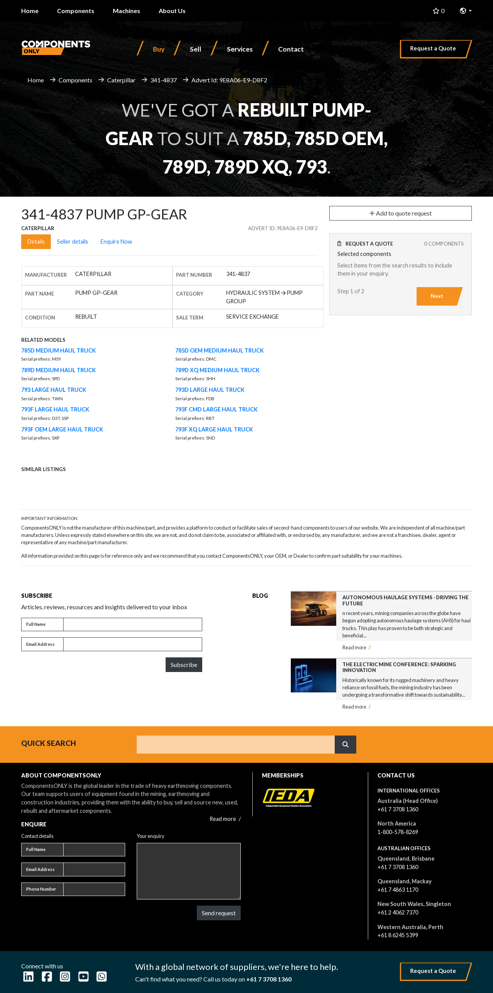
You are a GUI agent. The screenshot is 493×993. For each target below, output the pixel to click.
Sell (195, 49)
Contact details (37, 836)
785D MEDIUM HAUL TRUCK (58, 350)
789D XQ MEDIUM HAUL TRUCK (217, 370)
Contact (291, 49)
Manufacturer (46, 275)
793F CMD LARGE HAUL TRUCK (216, 409)
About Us (172, 10)
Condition (40, 317)
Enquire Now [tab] (116, 241)
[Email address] (132, 644)
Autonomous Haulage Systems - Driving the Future (405, 600)
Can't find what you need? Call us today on (213, 979)
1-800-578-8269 (397, 832)
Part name (39, 294)
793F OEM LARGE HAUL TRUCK (62, 429)
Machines (126, 10)
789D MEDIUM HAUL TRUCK (58, 370)
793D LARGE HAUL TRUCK (210, 389)
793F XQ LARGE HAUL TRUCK (214, 429)
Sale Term (189, 317)
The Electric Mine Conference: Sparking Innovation (399, 667)
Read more (356, 647)
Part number (194, 275)
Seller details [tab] (72, 241)
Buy (158, 49)
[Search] (236, 744)
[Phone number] (94, 889)
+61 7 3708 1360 (397, 809)
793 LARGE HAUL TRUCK (53, 389)
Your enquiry (150, 836)
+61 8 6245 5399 (397, 935)
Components (75, 10)
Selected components (364, 254)
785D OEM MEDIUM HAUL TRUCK (219, 350)
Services (240, 49)
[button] (466, 10)
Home (30, 10)
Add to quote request (400, 213)
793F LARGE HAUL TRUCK (55, 409)
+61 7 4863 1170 (397, 889)
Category (189, 294)
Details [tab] (36, 241)
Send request (219, 912)
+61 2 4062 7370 (397, 912)
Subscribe (184, 664)
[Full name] (132, 625)
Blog (260, 595)
